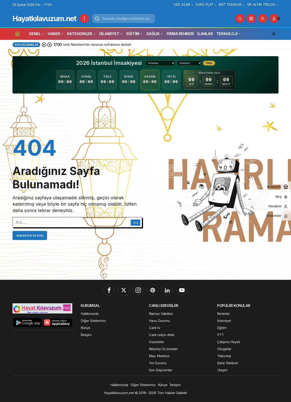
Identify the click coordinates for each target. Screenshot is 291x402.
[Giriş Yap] (262, 18)
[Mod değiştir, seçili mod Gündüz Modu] (273, 34)
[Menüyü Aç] (84, 18)
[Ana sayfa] (17, 34)
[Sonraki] (49, 44)
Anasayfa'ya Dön (29, 235)
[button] (251, 18)
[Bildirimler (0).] (273, 18)
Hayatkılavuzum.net (44, 18)
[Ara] (239, 18)
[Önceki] (44, 44)
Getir (209, 63)
